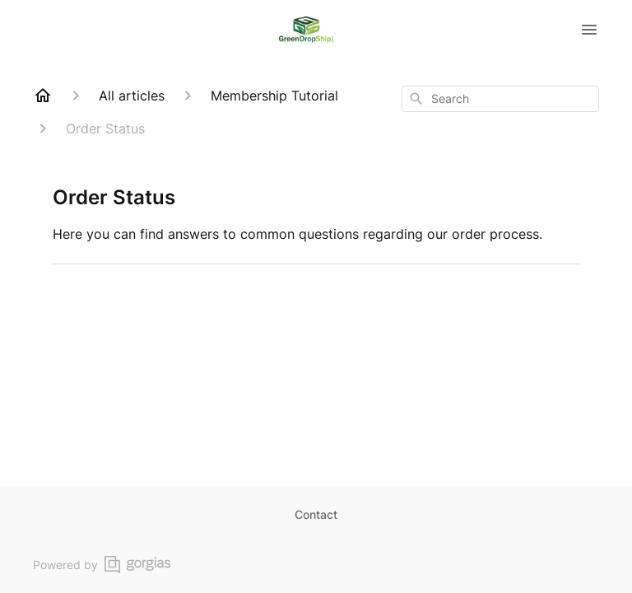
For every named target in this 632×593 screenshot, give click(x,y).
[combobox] (500, 99)
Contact (316, 514)
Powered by (101, 564)
